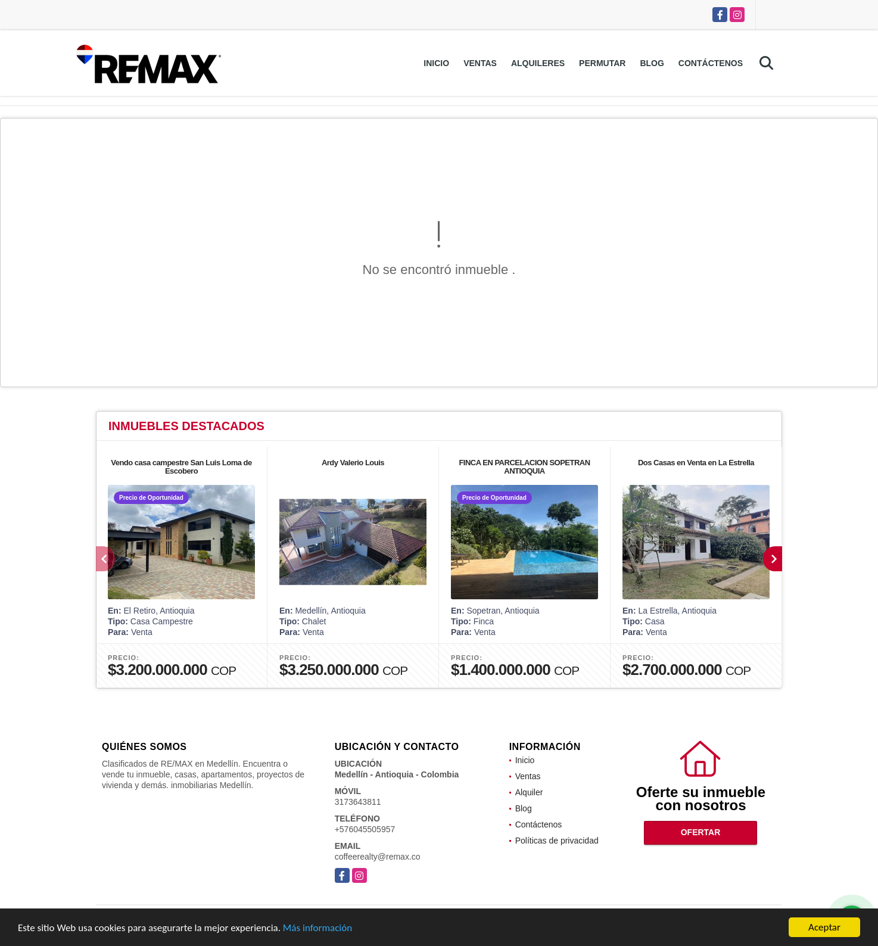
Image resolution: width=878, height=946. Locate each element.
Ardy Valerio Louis (353, 462)
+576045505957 (365, 829)
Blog (652, 63)
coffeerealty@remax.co (378, 856)
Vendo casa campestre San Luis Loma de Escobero (181, 466)
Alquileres (538, 63)
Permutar (602, 63)
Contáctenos (710, 63)
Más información (317, 929)
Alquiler (529, 792)
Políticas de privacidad (557, 840)
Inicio (436, 63)
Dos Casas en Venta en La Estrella (696, 462)
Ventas (480, 63)
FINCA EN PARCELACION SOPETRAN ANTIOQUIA (524, 466)
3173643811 (358, 802)
